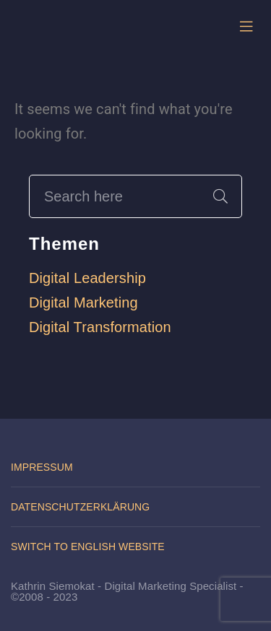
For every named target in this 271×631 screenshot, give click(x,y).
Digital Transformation (100, 327)
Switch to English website (88, 546)
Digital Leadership (87, 278)
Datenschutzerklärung (80, 507)
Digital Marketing (83, 302)
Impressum (42, 467)
